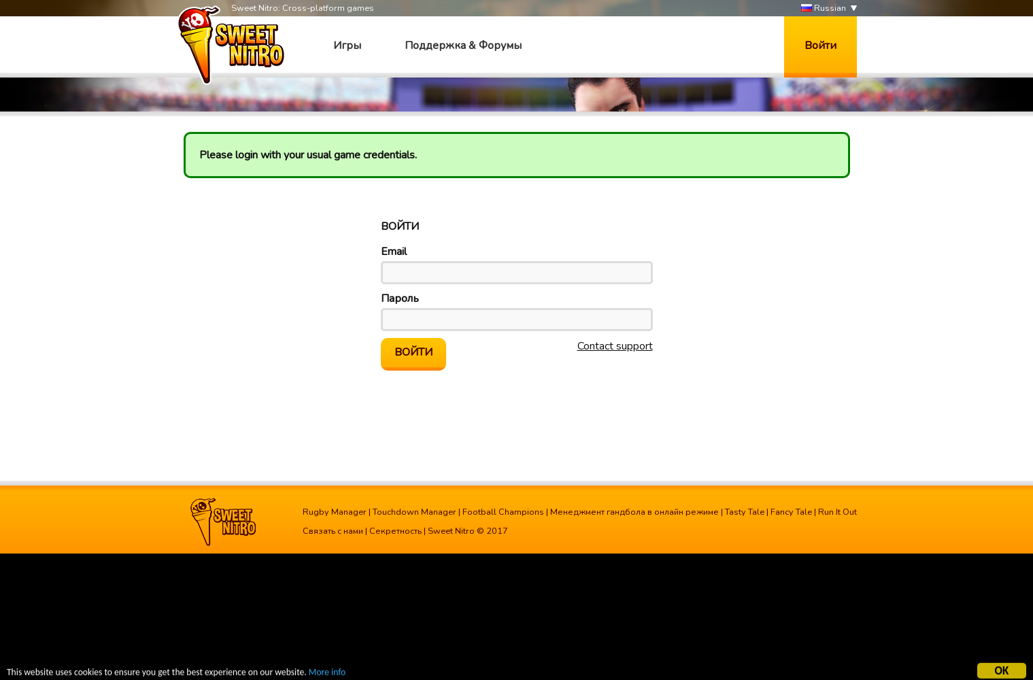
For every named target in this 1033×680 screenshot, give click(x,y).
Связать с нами (333, 531)
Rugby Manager (335, 512)
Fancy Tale (791, 512)
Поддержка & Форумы (463, 45)
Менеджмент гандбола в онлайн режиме (634, 512)
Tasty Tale (744, 512)
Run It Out (837, 512)
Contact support (615, 346)
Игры (347, 45)
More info (327, 673)
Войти (820, 45)
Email (394, 251)
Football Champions (503, 512)
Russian (823, 8)
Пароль (400, 298)
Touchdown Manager (414, 512)
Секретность (395, 531)
